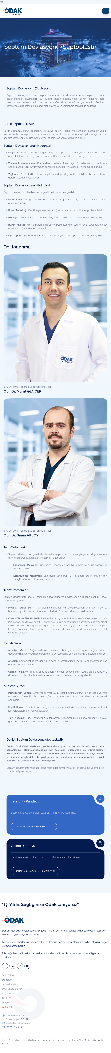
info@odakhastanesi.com (18, 1023)
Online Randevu (23, 846)
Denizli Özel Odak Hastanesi (15, 1040)
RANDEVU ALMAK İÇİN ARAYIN (31, 826)
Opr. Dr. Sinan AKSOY (21, 535)
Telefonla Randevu (25, 801)
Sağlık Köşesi (8, 993)
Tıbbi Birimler (9, 975)
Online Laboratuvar (12, 989)
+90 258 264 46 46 (14, 1027)
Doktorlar (7, 979)
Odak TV (6, 998)
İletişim (5, 1002)
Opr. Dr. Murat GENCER (22, 391)
